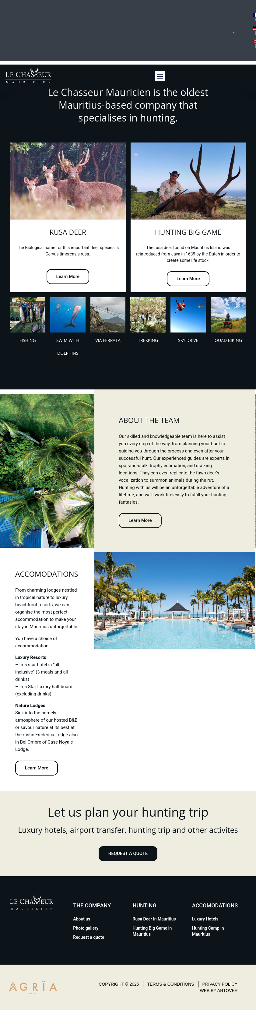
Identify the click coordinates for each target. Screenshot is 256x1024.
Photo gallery (85, 928)
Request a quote (88, 937)
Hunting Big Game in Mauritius (152, 931)
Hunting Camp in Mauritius (208, 931)
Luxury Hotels (205, 919)
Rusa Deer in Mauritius (154, 919)
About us (81, 919)
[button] (160, 76)
